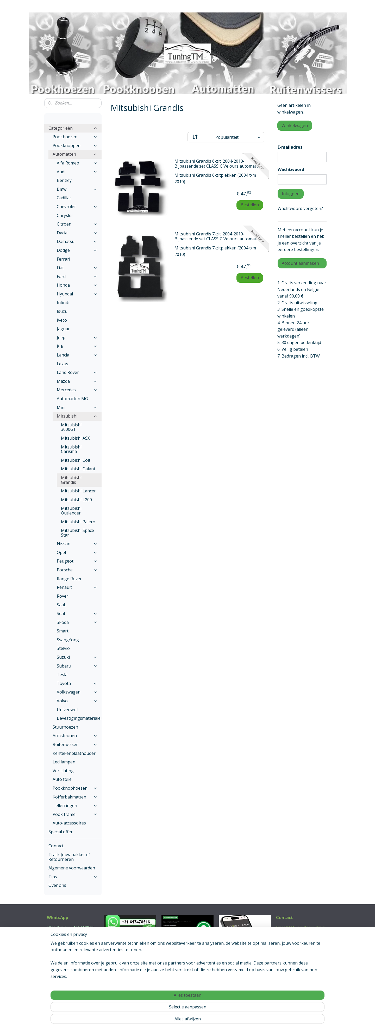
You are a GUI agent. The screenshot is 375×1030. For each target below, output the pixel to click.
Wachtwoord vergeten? (300, 208)
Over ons (57, 885)
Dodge (77, 250)
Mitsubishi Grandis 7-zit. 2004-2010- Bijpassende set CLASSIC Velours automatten (218, 237)
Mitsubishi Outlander (71, 510)
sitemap (165, 1020)
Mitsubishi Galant (78, 469)
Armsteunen (75, 735)
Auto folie (62, 779)
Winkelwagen (295, 125)
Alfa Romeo (77, 163)
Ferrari (63, 259)
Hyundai (77, 294)
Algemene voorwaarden (71, 868)
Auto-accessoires (69, 823)
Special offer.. (61, 832)
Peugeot (77, 561)
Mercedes (77, 390)
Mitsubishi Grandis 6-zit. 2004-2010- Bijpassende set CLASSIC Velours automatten (218, 164)
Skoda (77, 622)
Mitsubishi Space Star (77, 532)
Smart (62, 631)
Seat (77, 613)
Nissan (77, 543)
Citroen (77, 224)
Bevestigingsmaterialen (79, 718)
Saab (61, 605)
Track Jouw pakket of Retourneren (69, 857)
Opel (77, 552)
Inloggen (290, 193)
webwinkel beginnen (196, 1020)
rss (176, 1020)
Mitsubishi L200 (76, 500)
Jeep (77, 337)
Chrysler (65, 215)
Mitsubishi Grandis (71, 480)
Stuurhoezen (65, 727)
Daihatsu (77, 241)
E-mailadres (290, 147)
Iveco (62, 320)
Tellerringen (75, 805)
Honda (77, 285)
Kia (77, 346)
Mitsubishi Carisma (71, 449)
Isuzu (62, 311)
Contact (56, 846)
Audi (77, 172)
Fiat (77, 267)
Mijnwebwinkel (241, 1020)
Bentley (64, 180)
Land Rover (77, 372)
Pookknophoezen (75, 788)
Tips (72, 877)
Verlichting (63, 771)
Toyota (77, 683)
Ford (77, 276)
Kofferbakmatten (75, 797)
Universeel (67, 709)
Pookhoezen (75, 137)
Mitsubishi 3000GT (71, 427)
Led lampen (64, 762)
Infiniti (63, 302)
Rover (62, 596)
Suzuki (77, 657)
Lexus (62, 364)
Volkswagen (77, 692)
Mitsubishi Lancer (78, 491)
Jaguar (63, 329)
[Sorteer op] (226, 137)
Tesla (62, 674)
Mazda (77, 381)
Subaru (77, 666)
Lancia (77, 355)
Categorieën (72, 128)
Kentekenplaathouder (74, 753)
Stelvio (63, 648)
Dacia (77, 233)
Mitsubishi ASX (75, 438)
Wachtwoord (291, 169)
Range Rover (69, 579)
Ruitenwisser (75, 744)
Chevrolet (77, 206)
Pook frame (75, 814)
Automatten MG (72, 398)
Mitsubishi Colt (75, 460)
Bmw (77, 189)
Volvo (77, 701)
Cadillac (64, 198)
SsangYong (68, 640)
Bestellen (250, 205)
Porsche (77, 570)
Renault (77, 587)
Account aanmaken (300, 263)
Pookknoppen (75, 145)
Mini (77, 407)
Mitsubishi (77, 416)
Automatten (75, 154)
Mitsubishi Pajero (78, 522)
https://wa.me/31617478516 (70, 927)
